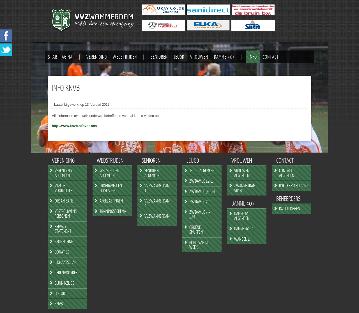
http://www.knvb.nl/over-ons (74, 126)
